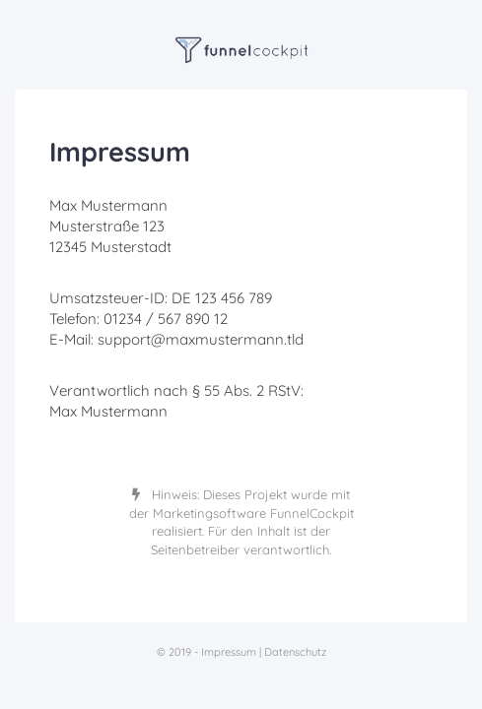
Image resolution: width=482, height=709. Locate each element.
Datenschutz (295, 652)
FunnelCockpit (312, 513)
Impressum (228, 652)
